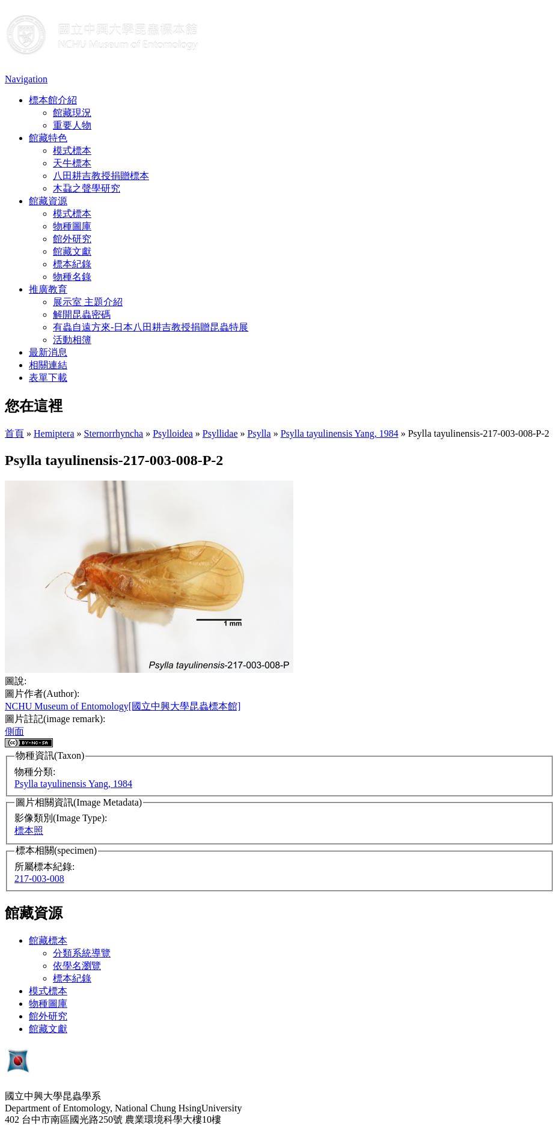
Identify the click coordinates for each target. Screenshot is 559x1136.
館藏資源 (48, 201)
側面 (14, 731)
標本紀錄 (72, 264)
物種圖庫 (72, 226)
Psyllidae (220, 433)
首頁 (14, 433)
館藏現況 (72, 113)
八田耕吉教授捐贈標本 (101, 176)
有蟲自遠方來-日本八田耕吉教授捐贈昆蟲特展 (150, 327)
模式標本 (72, 150)
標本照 (28, 830)
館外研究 (72, 239)
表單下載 (48, 377)
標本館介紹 (53, 100)
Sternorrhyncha (114, 433)
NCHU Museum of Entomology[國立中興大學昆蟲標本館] (122, 706)
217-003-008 (39, 878)
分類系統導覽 (82, 953)
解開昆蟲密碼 (82, 314)
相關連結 (48, 365)
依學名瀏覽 (77, 966)
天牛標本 (72, 163)
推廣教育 (48, 289)
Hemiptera (54, 433)
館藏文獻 (72, 251)
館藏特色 (48, 138)
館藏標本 (48, 940)
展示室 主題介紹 (88, 302)
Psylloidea (173, 433)
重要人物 (72, 125)
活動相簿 (72, 340)
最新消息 (48, 352)
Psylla (259, 433)
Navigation (26, 79)
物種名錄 (72, 277)
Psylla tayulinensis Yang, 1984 (340, 433)
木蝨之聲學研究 (86, 188)
